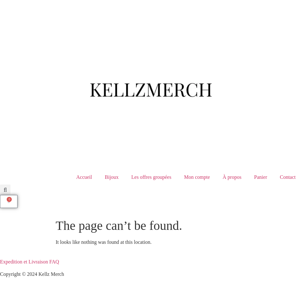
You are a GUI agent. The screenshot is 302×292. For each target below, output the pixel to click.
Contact (288, 177)
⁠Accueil (84, 177)
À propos (232, 177)
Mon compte (197, 177)
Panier (260, 177)
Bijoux (112, 177)
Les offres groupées (151, 177)
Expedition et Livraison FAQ (29, 261)
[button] (5, 190)
